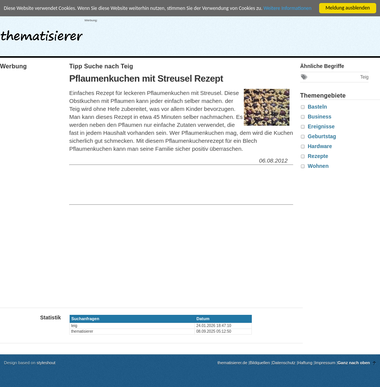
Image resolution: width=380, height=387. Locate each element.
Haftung (305, 362)
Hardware (320, 146)
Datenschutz (284, 362)
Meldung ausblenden (348, 8)
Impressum (325, 362)
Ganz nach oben (354, 362)
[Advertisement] (222, 185)
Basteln (317, 107)
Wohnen (318, 166)
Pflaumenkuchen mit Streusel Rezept (146, 78)
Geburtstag (322, 136)
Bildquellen (260, 362)
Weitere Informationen (288, 8)
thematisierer (42, 33)
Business (319, 117)
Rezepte (318, 156)
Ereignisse (321, 126)
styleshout (46, 362)
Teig (364, 77)
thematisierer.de (232, 362)
